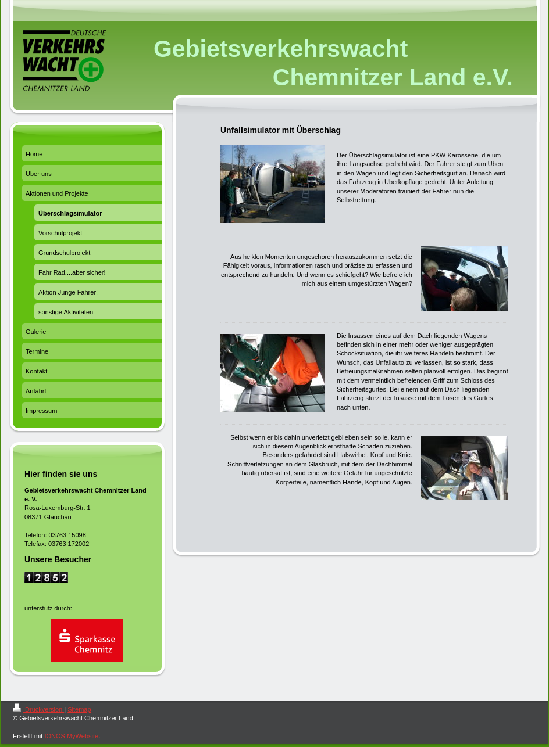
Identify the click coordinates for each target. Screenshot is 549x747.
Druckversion (38, 709)
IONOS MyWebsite (71, 735)
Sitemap (79, 709)
